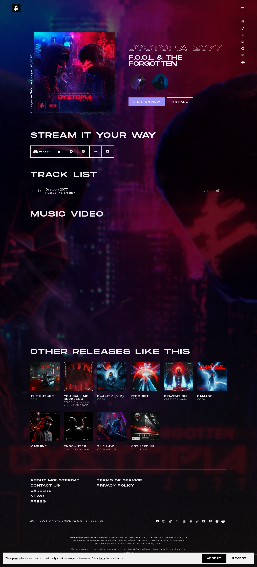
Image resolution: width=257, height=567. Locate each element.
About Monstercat (55, 480)
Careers (41, 491)
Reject (239, 558)
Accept (214, 558)
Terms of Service (119, 480)
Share (180, 101)
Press (38, 501)
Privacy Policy (115, 485)
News (37, 496)
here (102, 558)
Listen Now (147, 101)
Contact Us (45, 485)
